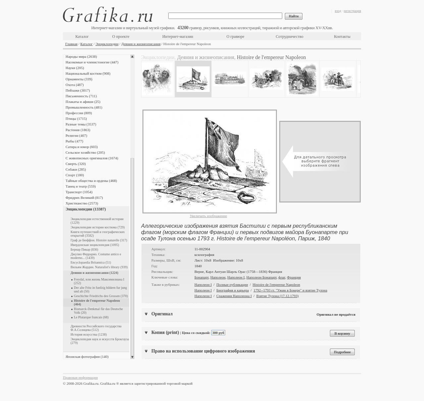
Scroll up (132, 56)
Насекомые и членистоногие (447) (92, 62)
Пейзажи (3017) (78, 90)
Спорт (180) (75, 175)
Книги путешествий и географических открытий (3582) (98, 233)
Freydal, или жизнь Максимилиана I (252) (99, 281)
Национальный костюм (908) (88, 73)
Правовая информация (80, 377)
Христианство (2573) (82, 203)
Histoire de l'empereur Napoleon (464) (97, 302)
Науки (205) (75, 68)
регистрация (352, 11)
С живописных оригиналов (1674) (92, 158)
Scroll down (132, 357)
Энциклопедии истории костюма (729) (98, 227)
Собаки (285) (76, 169)
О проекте (121, 36)
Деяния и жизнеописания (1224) (94, 273)
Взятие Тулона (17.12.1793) (277, 296)
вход (338, 11)
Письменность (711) (81, 96)
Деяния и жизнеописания (140, 44)
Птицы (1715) (76, 118)
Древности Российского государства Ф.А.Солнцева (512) (96, 328)
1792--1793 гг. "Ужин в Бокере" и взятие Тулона (290, 290)
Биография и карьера (232, 290)
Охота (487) (75, 85)
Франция (294, 277)
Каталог (82, 36)
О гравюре (235, 36)
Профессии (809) (79, 113)
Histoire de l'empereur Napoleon (276, 284)
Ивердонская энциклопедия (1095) (95, 245)
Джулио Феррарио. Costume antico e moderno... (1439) (96, 256)
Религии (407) (76, 135)
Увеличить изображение (208, 216)
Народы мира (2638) (81, 56)
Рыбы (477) (74, 141)
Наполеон (218, 277)
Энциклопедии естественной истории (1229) (97, 220)
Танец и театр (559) (81, 186)
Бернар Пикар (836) (84, 249)
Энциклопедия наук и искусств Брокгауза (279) (100, 341)
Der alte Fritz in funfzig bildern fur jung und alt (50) (100, 289)
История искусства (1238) (89, 334)
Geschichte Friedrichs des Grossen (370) (101, 296)
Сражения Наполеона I (234, 296)
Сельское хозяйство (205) (85, 152)
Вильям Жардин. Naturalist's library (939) (99, 267)
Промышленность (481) (84, 107)
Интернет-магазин (177, 36)
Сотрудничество (289, 36)
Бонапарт (201, 277)
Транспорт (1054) (79, 192)
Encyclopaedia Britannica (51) (91, 262)
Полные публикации (232, 284)
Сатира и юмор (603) (82, 147)
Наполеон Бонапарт (261, 277)
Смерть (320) (76, 164)
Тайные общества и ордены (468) (91, 181)
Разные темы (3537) (81, 124)
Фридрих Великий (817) (84, 198)
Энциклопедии (106, 44)
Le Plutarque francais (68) (91, 317)
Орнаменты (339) (79, 79)
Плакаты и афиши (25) (83, 102)
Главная (71, 44)
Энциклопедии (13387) (86, 209)
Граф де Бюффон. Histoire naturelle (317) (99, 240)
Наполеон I (235, 277)
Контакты (342, 36)
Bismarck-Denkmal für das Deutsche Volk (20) (98, 310)
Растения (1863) (78, 130)
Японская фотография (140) (87, 357)
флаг (281, 277)
